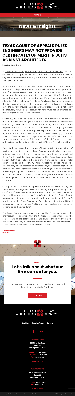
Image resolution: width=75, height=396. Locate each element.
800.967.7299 (42, 355)
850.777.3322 (41, 382)
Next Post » (7, 233)
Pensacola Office (37, 369)
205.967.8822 (41, 352)
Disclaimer (38, 394)
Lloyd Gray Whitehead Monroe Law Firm (23, 394)
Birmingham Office (37, 339)
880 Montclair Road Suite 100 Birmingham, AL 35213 (37, 345)
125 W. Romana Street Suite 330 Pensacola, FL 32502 (37, 375)
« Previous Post (8, 230)
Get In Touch (37, 295)
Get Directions (37, 361)
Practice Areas (38, 323)
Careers (50, 323)
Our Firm (25, 323)
